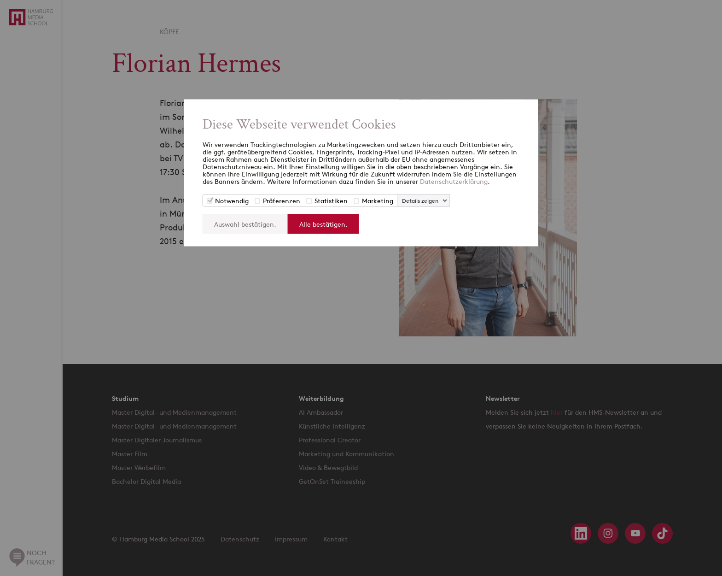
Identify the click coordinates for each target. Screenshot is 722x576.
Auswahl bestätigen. (245, 224)
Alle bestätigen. (323, 224)
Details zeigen (420, 200)
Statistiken (331, 201)
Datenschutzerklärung (454, 181)
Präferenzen (281, 201)
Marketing (377, 201)
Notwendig (232, 201)
